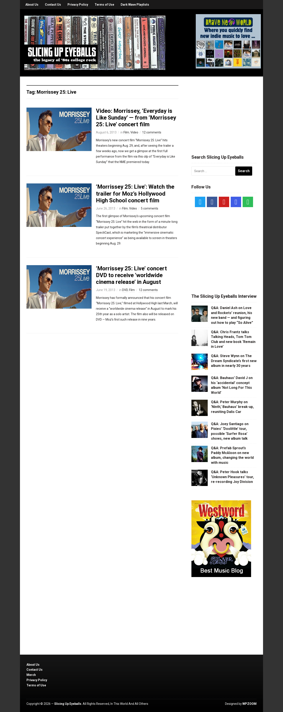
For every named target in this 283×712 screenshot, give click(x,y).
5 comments (149, 208)
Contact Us (53, 4)
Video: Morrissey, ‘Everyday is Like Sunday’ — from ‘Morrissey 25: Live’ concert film (136, 118)
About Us (31, 4)
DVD (125, 290)
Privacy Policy (77, 4)
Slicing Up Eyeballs (67, 703)
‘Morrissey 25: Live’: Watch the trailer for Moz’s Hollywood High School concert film (135, 193)
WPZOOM (249, 703)
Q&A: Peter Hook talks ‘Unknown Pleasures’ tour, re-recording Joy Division (232, 477)
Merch (31, 675)
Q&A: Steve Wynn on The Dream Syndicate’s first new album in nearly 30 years (234, 361)
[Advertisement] (224, 110)
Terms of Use (104, 4)
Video (134, 132)
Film (126, 132)
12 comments (151, 132)
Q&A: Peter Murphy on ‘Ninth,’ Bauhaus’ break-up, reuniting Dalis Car (232, 407)
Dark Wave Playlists (135, 4)
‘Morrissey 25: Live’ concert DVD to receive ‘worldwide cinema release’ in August (131, 275)
